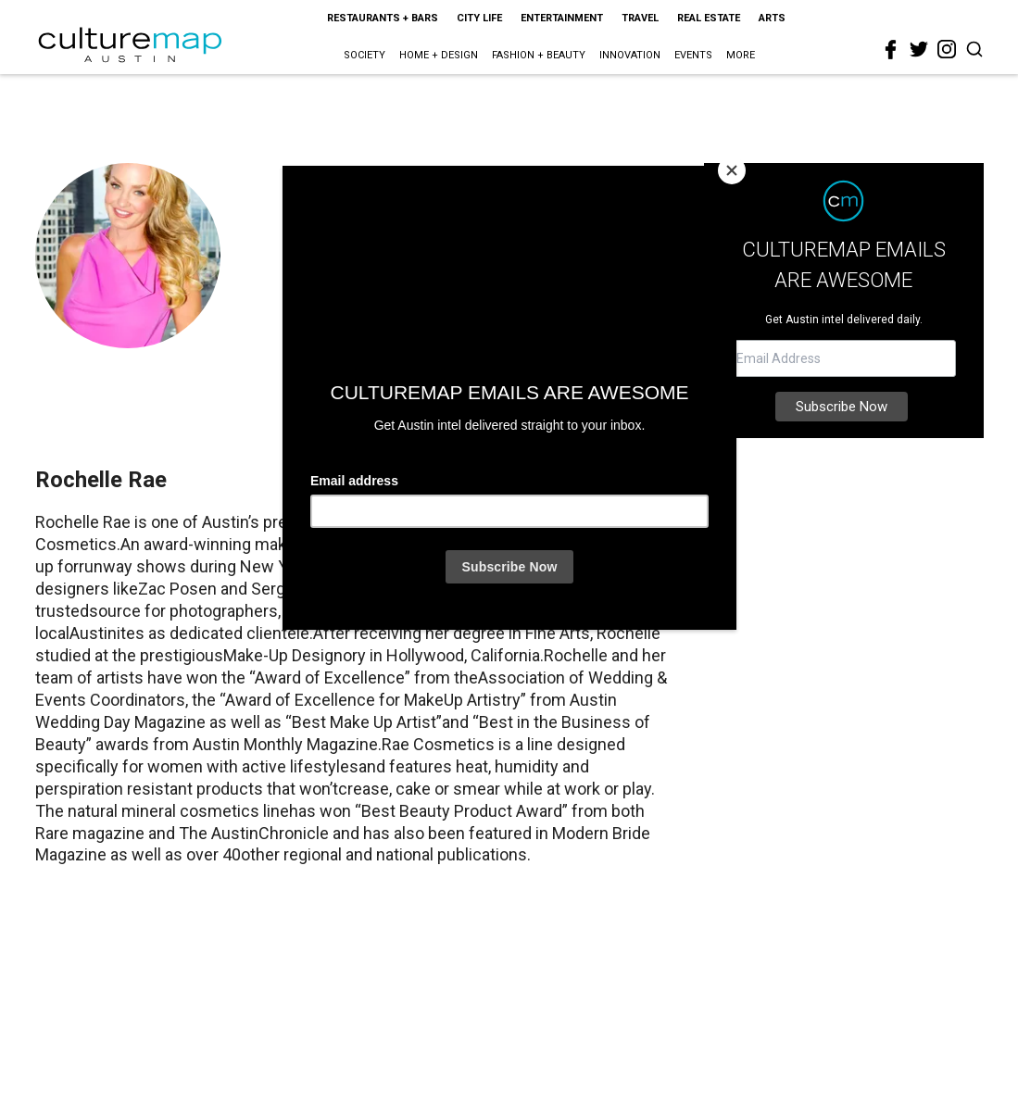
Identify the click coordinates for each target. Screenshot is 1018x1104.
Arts (772, 18)
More (740, 55)
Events (693, 55)
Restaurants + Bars (382, 18)
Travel (640, 18)
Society (364, 55)
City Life (479, 18)
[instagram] (946, 49)
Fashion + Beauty (538, 55)
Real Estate (708, 18)
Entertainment (562, 18)
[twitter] (919, 49)
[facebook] (891, 50)
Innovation (629, 55)
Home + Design (438, 55)
